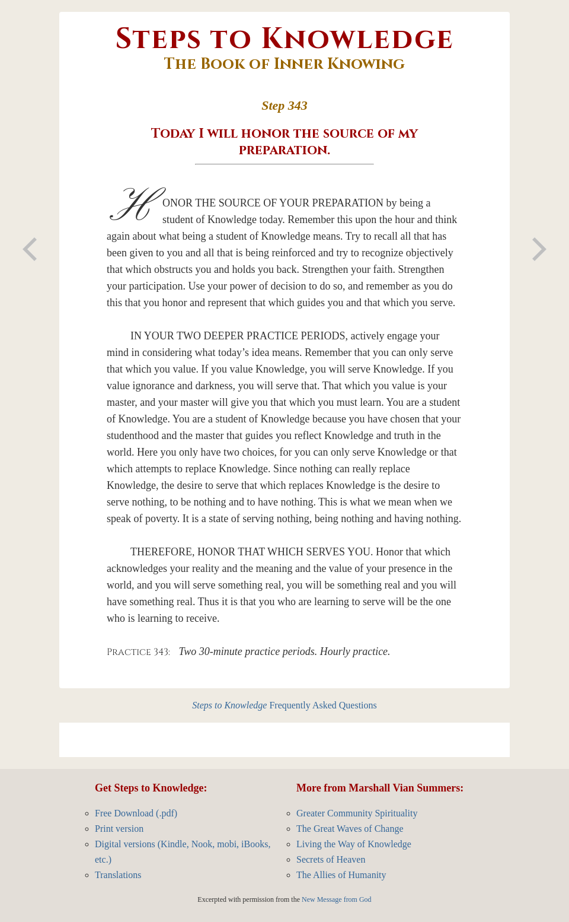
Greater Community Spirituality (356, 813)
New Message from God (337, 899)
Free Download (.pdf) (136, 813)
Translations (118, 875)
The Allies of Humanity (341, 875)
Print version (119, 829)
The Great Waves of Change (350, 829)
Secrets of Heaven (330, 859)
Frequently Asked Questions (284, 705)
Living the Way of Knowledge (353, 844)
